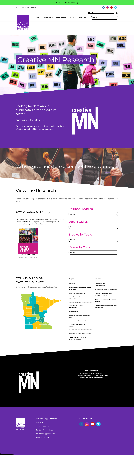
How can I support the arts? (47, 405)
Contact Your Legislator (45, 416)
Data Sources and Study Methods (91, 361)
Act (37, 18)
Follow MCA (84, 405)
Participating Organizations (91, 359)
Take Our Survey (42, 424)
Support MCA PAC (43, 412)
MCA (17, 7)
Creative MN (25, 7)
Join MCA (39, 409)
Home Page (23, 22)
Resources (60, 18)
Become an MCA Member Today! (67, 3)
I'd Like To (96, 18)
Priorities (48, 18)
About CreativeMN (91, 357)
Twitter (115, 7)
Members (82, 18)
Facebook (103, 7)
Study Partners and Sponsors (91, 364)
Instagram (107, 7)
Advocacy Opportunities (45, 420)
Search (117, 13)
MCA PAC (34, 7)
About (71, 18)
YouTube (111, 7)
